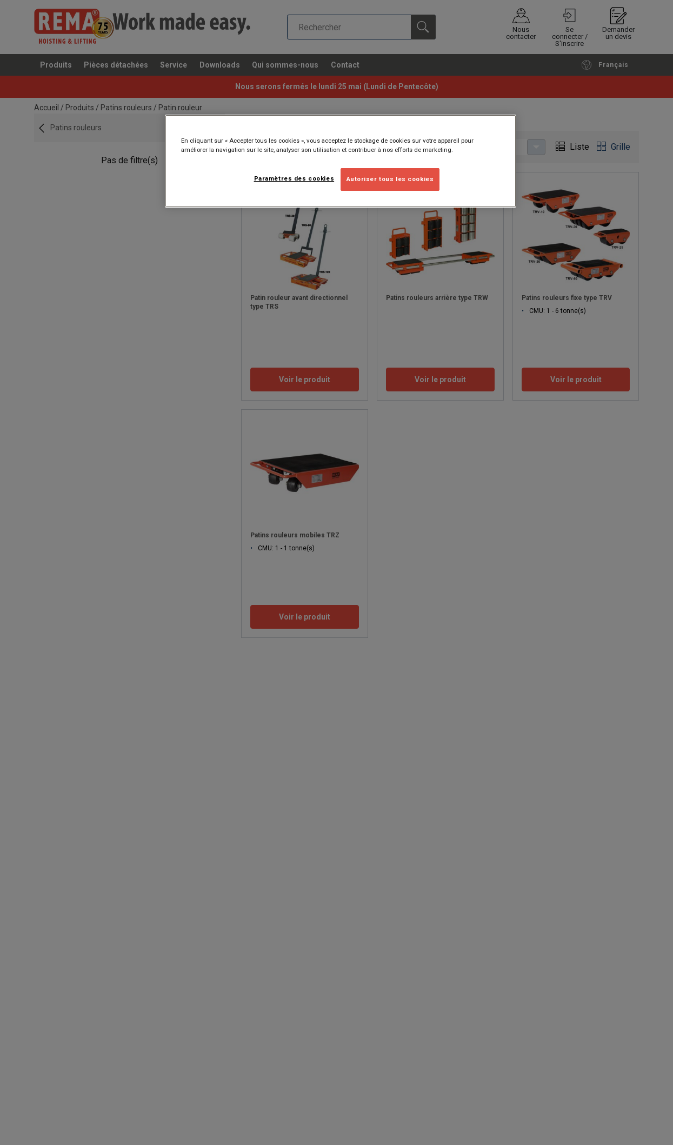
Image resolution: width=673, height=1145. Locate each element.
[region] (340, 161)
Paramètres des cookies (294, 178)
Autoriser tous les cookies (390, 179)
